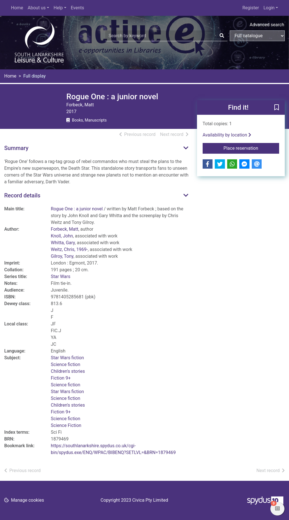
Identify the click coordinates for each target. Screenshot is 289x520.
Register (250, 7)
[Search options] (257, 35)
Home (17, 7)
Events (77, 7)
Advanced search (267, 24)
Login (268, 7)
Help (58, 7)
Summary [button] (16, 148)
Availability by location (227, 135)
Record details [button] (22, 195)
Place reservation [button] (251, 148)
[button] (276, 107)
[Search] (221, 35)
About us (37, 7)
